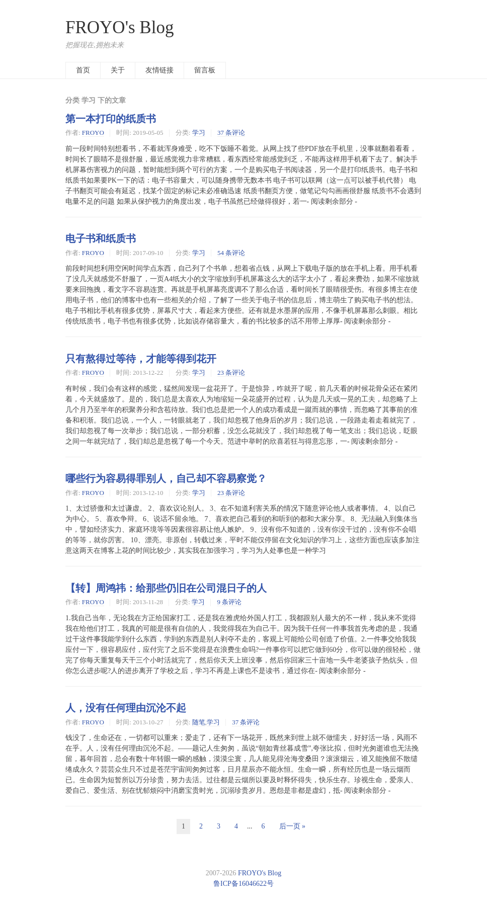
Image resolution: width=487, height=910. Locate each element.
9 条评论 (229, 602)
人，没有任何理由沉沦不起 (125, 707)
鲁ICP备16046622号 (243, 883)
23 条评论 (231, 372)
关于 (118, 70)
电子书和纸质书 (100, 238)
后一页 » (292, 826)
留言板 (204, 70)
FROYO (93, 132)
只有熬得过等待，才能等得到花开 (140, 358)
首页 (83, 70)
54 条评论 (231, 253)
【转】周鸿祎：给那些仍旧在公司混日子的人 (166, 588)
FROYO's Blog (119, 27)
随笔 (198, 722)
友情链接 (159, 70)
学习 (198, 132)
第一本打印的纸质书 (110, 118)
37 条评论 (231, 132)
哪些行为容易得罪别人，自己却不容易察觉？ (166, 478)
